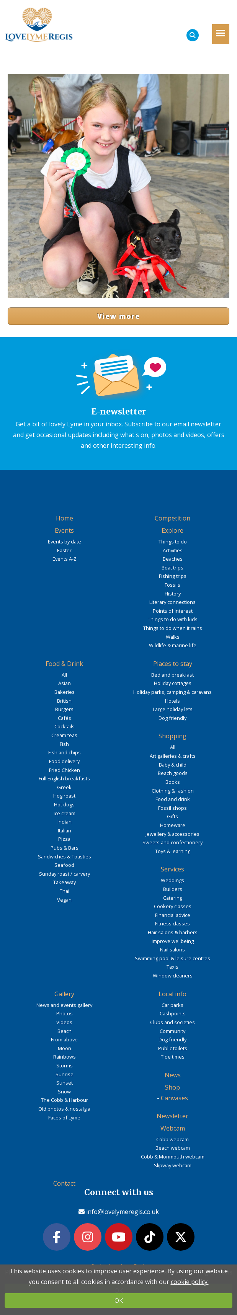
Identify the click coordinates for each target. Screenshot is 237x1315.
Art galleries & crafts (173, 755)
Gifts (172, 816)
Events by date (64, 541)
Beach (64, 1031)
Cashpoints (173, 1013)
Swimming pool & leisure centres (172, 958)
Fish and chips (64, 752)
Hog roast (64, 795)
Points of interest (173, 610)
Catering (172, 897)
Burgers (64, 709)
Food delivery (64, 761)
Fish (64, 744)
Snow (64, 1091)
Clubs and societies (172, 1022)
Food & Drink (64, 663)
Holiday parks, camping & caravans (172, 691)
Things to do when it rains (172, 628)
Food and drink (172, 799)
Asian (64, 683)
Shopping (172, 736)
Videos (64, 1022)
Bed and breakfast (172, 674)
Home (64, 518)
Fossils (172, 584)
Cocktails (64, 726)
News (173, 1075)
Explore (172, 530)
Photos (64, 1013)
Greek (64, 787)
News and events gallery (64, 1005)
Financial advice (172, 915)
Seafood (64, 864)
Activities (173, 550)
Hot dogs (64, 804)
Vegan (64, 899)
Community (172, 1031)
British (64, 700)
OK (118, 1300)
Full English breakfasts (64, 778)
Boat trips (172, 567)
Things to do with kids (173, 619)
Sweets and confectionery (172, 842)
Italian (64, 830)
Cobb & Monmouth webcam (172, 1156)
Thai (64, 891)
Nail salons (172, 949)
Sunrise (65, 1074)
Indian (64, 821)
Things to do (173, 541)
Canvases (174, 1098)
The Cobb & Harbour (64, 1099)
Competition (172, 518)
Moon (64, 1048)
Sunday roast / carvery (64, 873)
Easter (64, 550)
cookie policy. (190, 1281)
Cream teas (64, 735)
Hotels (172, 700)
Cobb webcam (172, 1139)
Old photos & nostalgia (64, 1108)
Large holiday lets (173, 709)
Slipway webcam (172, 1165)
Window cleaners (173, 975)
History (173, 593)
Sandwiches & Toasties (64, 856)
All (64, 674)
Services (172, 869)
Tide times (173, 1056)
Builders (172, 889)
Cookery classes (172, 906)
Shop (172, 1087)
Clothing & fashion (173, 790)
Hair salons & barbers (173, 932)
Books (172, 781)
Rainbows (64, 1056)
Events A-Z (64, 558)
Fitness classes (172, 923)
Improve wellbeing (173, 941)
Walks (173, 636)
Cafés (64, 718)
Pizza (64, 838)
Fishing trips (172, 576)
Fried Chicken (64, 770)
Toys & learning (172, 851)
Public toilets (172, 1048)
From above (64, 1039)
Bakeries (64, 691)
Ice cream (64, 813)
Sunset (64, 1082)
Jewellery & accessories (172, 833)
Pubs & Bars (64, 847)
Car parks (172, 1005)
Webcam (172, 1128)
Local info (172, 994)
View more (118, 316)
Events (64, 530)
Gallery (64, 994)
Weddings (172, 880)
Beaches (173, 558)
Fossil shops (172, 807)
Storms (64, 1065)
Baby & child (172, 764)
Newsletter (172, 1116)
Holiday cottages (172, 683)
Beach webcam (172, 1147)
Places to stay (172, 663)
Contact (64, 1183)
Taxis (172, 966)
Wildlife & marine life (172, 645)
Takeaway (64, 882)
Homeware (172, 825)
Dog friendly (172, 718)
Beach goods (173, 773)
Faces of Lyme (64, 1117)
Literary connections (172, 602)
